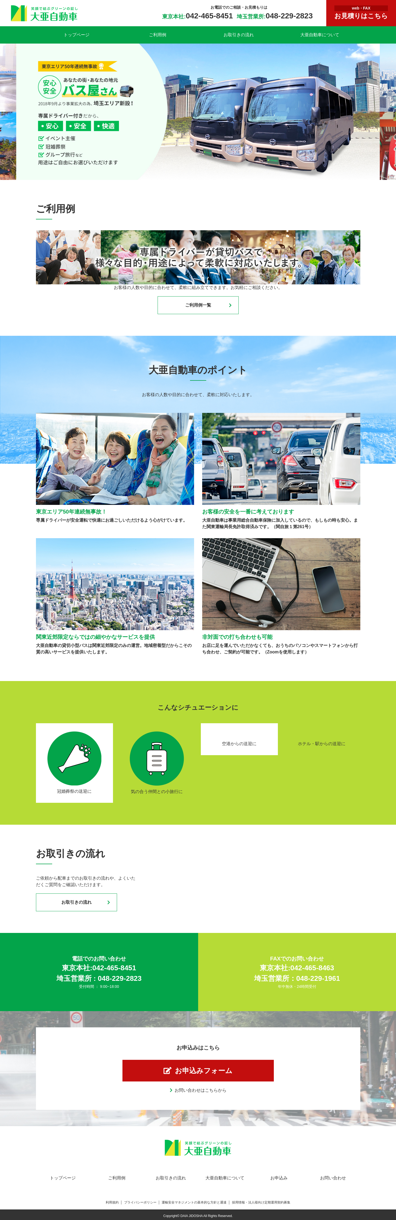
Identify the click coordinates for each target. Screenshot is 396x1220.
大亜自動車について (319, 34)
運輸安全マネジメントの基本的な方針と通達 (194, 1202)
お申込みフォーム (203, 1071)
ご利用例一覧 (198, 305)
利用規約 (112, 1202)
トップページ (76, 34)
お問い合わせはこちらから (201, 1090)
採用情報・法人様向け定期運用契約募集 (261, 1202)
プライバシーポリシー (140, 1202)
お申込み (279, 1178)
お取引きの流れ (239, 34)
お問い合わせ (333, 1178)
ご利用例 (157, 34)
